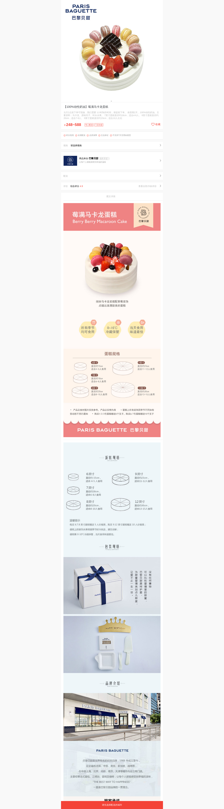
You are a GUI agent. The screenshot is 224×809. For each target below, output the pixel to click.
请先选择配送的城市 (112, 805)
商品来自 (89, 158)
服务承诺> (104, 158)
